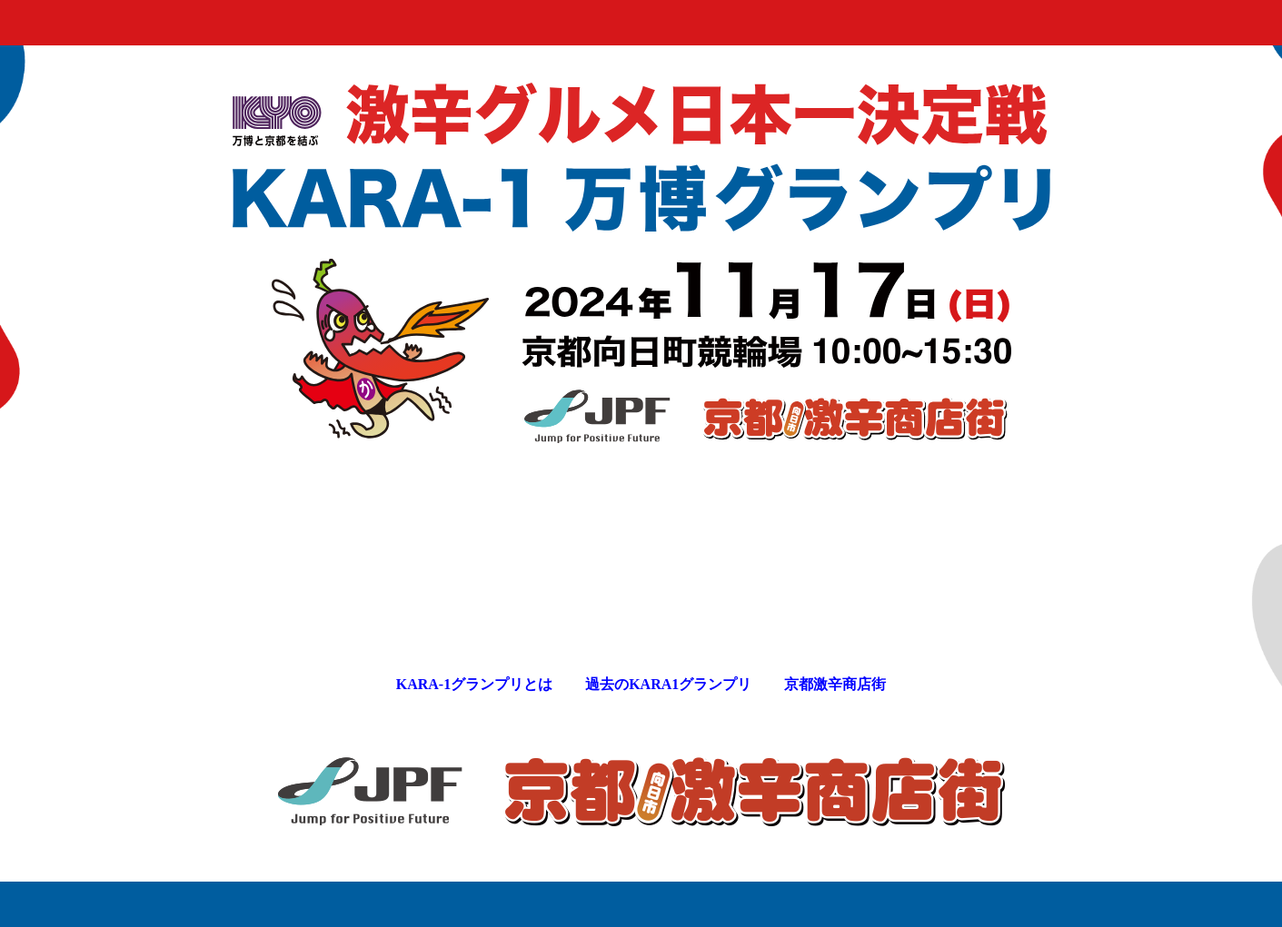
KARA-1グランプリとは (474, 684)
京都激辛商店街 (835, 684)
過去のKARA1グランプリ (668, 684)
